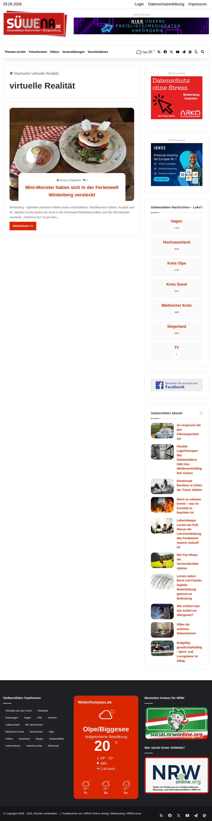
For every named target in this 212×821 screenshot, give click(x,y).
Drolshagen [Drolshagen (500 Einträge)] (11, 717)
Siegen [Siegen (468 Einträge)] (39, 738)
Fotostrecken (38, 51)
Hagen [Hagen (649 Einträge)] (27, 717)
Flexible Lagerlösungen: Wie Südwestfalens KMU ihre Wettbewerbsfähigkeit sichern (189, 460)
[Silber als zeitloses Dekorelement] (162, 630)
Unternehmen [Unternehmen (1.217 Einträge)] (12, 745)
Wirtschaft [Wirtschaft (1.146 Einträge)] (53, 745)
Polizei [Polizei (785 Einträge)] (9, 738)
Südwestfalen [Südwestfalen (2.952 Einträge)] (56, 738)
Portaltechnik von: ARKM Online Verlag (85, 813)
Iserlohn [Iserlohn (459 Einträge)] (52, 717)
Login (139, 4)
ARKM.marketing (141, 14)
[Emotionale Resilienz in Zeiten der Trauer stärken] (162, 486)
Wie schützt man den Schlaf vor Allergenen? (188, 610)
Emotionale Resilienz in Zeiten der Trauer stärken (189, 485)
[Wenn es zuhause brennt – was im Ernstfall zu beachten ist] (162, 505)
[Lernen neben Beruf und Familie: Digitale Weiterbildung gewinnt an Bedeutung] (162, 581)
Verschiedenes (98, 51)
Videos (54, 51)
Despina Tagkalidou (70, 180)
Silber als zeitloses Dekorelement (186, 629)
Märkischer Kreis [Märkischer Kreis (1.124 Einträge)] (14, 731)
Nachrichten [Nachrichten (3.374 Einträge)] (36, 731)
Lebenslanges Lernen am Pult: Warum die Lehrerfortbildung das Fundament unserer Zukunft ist (189, 534)
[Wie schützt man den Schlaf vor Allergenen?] (162, 611)
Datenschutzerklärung (166, 4)
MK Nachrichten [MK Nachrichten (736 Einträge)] (34, 724)
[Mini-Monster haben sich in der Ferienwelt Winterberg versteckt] (72, 154)
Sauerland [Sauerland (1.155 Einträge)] (24, 738)
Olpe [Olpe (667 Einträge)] (51, 731)
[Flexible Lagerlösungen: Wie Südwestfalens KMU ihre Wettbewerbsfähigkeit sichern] (162, 452)
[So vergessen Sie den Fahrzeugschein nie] (162, 430)
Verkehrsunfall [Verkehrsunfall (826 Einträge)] (34, 745)
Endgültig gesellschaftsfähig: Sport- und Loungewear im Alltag (189, 651)
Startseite (20, 73)
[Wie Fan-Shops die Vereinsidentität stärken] (162, 560)
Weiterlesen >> (23, 226)
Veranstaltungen (73, 51)
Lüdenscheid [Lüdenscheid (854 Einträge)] (12, 724)
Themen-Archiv (15, 51)
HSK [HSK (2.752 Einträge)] (39, 717)
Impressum (197, 4)
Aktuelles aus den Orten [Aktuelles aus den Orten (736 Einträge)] (18, 710)
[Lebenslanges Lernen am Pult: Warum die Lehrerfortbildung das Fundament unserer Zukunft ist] (162, 526)
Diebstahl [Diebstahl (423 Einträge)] (43, 710)
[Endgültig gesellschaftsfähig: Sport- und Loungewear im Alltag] (162, 648)
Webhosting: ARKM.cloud (126, 813)
